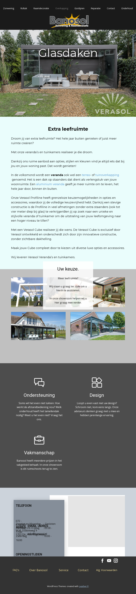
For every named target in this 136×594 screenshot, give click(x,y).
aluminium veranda (50, 184)
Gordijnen (79, 8)
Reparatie (96, 8)
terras (86, 175)
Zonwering (8, 8)
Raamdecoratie (41, 8)
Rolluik (23, 8)
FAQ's (16, 570)
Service (63, 570)
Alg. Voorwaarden (106, 570)
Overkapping (61, 8)
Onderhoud (127, 8)
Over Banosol (38, 570)
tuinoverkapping (107, 175)
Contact (111, 8)
